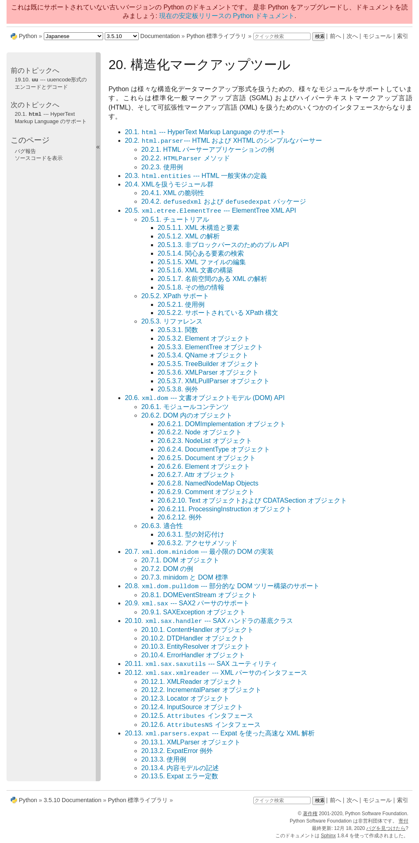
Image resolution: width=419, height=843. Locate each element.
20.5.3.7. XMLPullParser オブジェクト (214, 381)
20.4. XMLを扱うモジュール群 (169, 184)
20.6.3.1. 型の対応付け (191, 534)
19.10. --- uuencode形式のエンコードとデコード (51, 83)
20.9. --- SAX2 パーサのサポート (187, 603)
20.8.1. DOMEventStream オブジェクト (199, 594)
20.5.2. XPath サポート (175, 295)
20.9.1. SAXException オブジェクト (193, 612)
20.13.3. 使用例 (163, 759)
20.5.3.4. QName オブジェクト (203, 355)
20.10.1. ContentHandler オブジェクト (197, 629)
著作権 (310, 813)
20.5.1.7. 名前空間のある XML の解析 (212, 278)
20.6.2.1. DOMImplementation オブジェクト (222, 423)
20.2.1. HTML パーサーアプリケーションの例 (207, 149)
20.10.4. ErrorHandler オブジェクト (193, 655)
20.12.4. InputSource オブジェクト (192, 707)
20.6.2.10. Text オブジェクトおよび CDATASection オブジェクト (252, 500)
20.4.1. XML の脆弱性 (172, 192)
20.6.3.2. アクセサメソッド (197, 543)
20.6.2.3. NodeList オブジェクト (205, 440)
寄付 (403, 821)
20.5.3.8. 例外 (178, 389)
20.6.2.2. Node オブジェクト (199, 432)
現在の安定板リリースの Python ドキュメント (227, 15)
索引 (402, 36)
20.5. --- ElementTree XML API (210, 210)
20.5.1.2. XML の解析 (188, 236)
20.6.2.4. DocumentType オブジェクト (214, 449)
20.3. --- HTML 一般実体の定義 (196, 176)
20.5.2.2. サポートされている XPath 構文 (218, 312)
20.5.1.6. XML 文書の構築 (195, 270)
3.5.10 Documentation (72, 800)
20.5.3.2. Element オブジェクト (204, 338)
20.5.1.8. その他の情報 (191, 287)
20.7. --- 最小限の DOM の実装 (199, 552)
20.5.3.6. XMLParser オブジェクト (208, 372)
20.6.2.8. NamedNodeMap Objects (208, 483)
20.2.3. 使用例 (161, 167)
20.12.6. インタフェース (201, 725)
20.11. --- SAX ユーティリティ (201, 664)
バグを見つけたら (385, 828)
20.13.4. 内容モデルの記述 (180, 767)
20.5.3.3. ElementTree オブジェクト (210, 347)
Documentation (160, 36)
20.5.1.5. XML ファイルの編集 (202, 262)
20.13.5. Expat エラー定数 (179, 776)
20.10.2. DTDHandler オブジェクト (192, 638)
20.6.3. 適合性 (161, 525)
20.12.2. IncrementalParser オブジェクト (201, 689)
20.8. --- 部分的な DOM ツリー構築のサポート (222, 586)
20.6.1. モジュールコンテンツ (184, 406)
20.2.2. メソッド (185, 158)
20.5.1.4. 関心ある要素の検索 (201, 253)
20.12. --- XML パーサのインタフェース (216, 673)
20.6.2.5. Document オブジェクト (207, 457)
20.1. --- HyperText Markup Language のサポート (205, 132)
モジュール (377, 36)
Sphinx (328, 836)
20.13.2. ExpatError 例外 (177, 750)
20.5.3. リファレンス (171, 321)
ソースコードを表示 (39, 157)
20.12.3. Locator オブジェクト (185, 698)
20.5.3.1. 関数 (178, 329)
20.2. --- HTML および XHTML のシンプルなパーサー (223, 140)
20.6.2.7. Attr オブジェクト (197, 474)
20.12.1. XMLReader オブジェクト (192, 681)
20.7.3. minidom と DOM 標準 (184, 577)
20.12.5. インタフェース (197, 716)
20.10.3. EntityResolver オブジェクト (195, 646)
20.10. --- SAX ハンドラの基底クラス (209, 621)
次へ (352, 36)
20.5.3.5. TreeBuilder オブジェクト (208, 363)
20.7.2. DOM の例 (167, 568)
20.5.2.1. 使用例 (181, 304)
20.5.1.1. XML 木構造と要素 (198, 227)
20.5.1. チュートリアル (175, 219)
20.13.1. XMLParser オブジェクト (191, 742)
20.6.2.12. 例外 (180, 517)
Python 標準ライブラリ (217, 36)
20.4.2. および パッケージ (223, 201)
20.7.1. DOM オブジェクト (180, 560)
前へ (335, 36)
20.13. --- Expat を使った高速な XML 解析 (220, 733)
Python (28, 36)
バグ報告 (25, 150)
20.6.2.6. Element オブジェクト (204, 466)
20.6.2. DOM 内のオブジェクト (186, 415)
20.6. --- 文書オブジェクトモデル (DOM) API (204, 398)
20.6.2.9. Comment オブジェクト (206, 491)
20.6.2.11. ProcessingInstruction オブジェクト (225, 509)
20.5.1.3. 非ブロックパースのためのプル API (223, 244)
